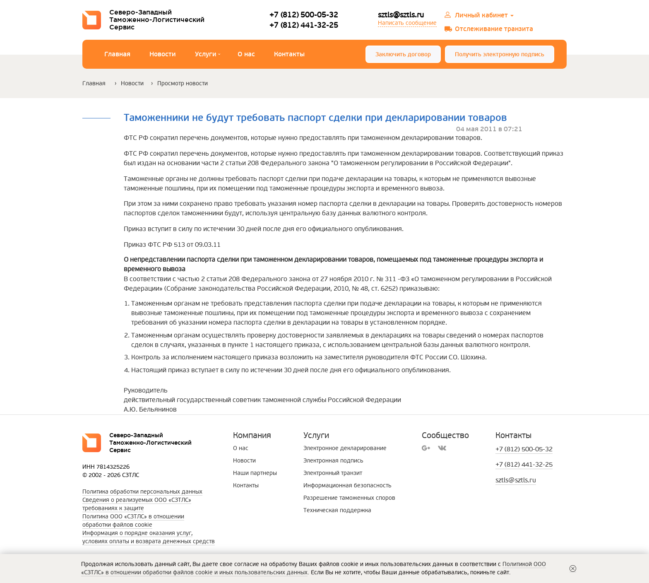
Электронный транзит (332, 473)
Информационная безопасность (347, 485)
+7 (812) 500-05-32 (303, 15)
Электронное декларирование (345, 448)
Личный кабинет (484, 15)
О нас (246, 54)
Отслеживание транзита (494, 29)
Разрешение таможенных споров (349, 497)
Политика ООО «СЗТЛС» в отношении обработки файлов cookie (133, 520)
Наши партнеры (255, 473)
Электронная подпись (333, 460)
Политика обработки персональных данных (142, 491)
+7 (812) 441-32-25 (303, 25)
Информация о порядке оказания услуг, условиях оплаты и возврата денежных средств (148, 537)
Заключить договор (403, 54)
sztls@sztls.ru (401, 15)
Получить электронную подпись (499, 54)
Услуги (207, 55)
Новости (162, 54)
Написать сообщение (407, 22)
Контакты (289, 54)
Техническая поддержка (337, 510)
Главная (117, 54)
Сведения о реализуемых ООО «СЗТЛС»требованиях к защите (136, 504)
